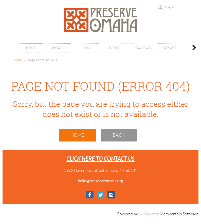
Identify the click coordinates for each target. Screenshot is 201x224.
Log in (169, 7)
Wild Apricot (149, 214)
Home (17, 60)
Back (119, 135)
